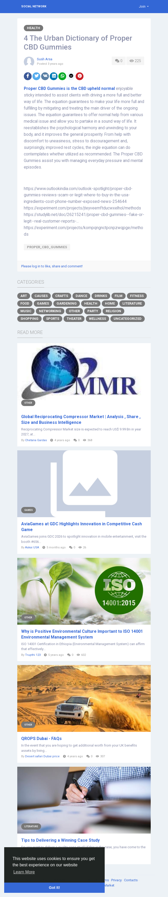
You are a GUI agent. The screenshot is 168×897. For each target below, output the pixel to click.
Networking (50, 311)
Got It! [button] (54, 887)
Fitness (137, 296)
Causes (41, 296)
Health (33, 28)
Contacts (131, 880)
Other (74, 311)
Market (109, 885)
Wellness (97, 319)
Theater (74, 319)
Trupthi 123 (33, 655)
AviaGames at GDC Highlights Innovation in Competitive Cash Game (81, 526)
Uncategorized (128, 319)
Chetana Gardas (36, 440)
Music (25, 311)
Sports (52, 319)
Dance (81, 296)
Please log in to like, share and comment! (52, 266)
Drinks (101, 296)
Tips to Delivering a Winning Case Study (60, 840)
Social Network (33, 6)
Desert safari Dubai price (42, 756)
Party (92, 311)
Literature (132, 303)
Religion (113, 311)
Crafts (61, 296)
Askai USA (32, 547)
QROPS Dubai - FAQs (41, 738)
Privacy (116, 880)
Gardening (67, 303)
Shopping (29, 319)
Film (118, 296)
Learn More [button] (24, 872)
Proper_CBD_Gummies (47, 247)
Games (43, 303)
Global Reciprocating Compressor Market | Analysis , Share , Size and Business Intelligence (81, 419)
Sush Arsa (44, 59)
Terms (105, 880)
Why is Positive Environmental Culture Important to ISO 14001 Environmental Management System (82, 634)
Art (23, 296)
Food (24, 303)
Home (110, 303)
